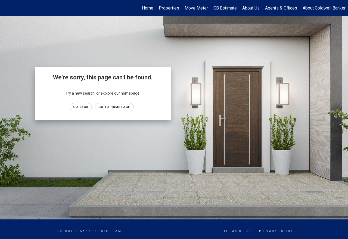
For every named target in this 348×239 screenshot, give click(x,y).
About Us (251, 8)
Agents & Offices (281, 8)
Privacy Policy (276, 231)
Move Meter (196, 8)
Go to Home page (114, 107)
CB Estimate (225, 8)
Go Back (80, 107)
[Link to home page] (7, 8)
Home (147, 8)
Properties (169, 8)
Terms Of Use (239, 231)
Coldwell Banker (77, 231)
